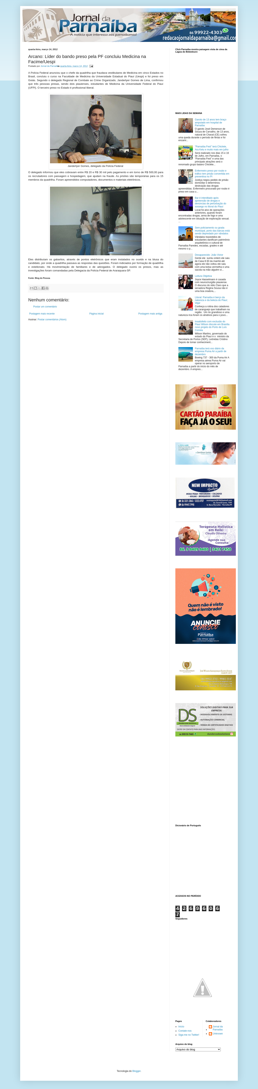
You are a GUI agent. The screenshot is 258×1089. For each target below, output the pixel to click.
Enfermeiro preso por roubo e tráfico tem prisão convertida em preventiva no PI (212, 173)
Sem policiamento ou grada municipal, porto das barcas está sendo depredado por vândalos (212, 230)
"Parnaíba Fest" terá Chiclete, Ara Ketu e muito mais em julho (212, 148)
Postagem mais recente (42, 313)
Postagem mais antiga (150, 313)
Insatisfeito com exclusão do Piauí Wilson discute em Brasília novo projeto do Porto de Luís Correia (212, 326)
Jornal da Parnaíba (218, 1028)
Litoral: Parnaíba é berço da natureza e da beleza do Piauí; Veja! (211, 300)
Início (181, 1026)
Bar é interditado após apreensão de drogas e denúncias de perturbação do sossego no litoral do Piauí (210, 202)
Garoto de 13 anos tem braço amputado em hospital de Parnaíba (210, 122)
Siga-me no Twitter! (188, 1034)
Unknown (218, 1033)
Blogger (136, 1071)
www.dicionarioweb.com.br (202, 860)
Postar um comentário (45, 306)
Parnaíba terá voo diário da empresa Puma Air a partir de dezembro (210, 351)
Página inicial (96, 313)
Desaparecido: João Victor (209, 254)
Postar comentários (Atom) (52, 319)
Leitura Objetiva (203, 276)
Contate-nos (184, 1030)
